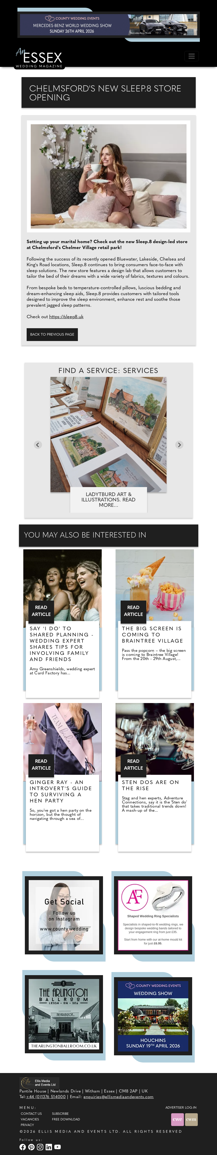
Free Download (66, 1119)
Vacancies (30, 1119)
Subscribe (60, 1114)
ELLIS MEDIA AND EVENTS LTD (78, 1132)
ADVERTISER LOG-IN (181, 1107)
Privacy (27, 1125)
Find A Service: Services (108, 371)
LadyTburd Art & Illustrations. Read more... (108, 500)
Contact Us (31, 1114)
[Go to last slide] (38, 445)
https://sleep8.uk (66, 317)
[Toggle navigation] (191, 56)
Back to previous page (52, 335)
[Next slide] (179, 445)
